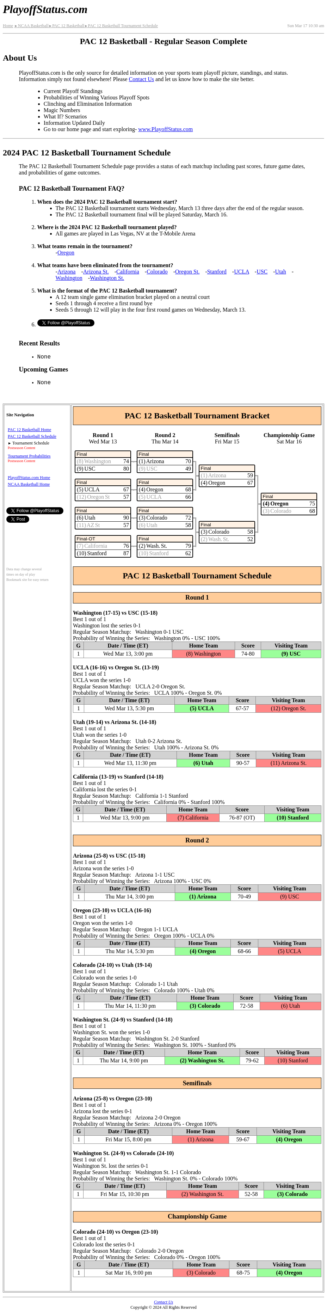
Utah (280, 272)
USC (262, 272)
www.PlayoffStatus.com (165, 129)
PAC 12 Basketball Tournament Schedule (121, 25)
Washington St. (107, 278)
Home (8, 25)
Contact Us (141, 79)
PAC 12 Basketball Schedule (32, 436)
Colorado (157, 272)
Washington (69, 278)
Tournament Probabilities (29, 456)
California (127, 272)
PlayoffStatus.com (45, 9)
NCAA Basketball (31, 25)
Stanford (217, 272)
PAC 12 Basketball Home (29, 429)
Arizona (66, 272)
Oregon (65, 253)
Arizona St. (96, 272)
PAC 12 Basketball (66, 25)
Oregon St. (187, 272)
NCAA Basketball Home (29, 484)
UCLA (241, 272)
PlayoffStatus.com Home (29, 477)
